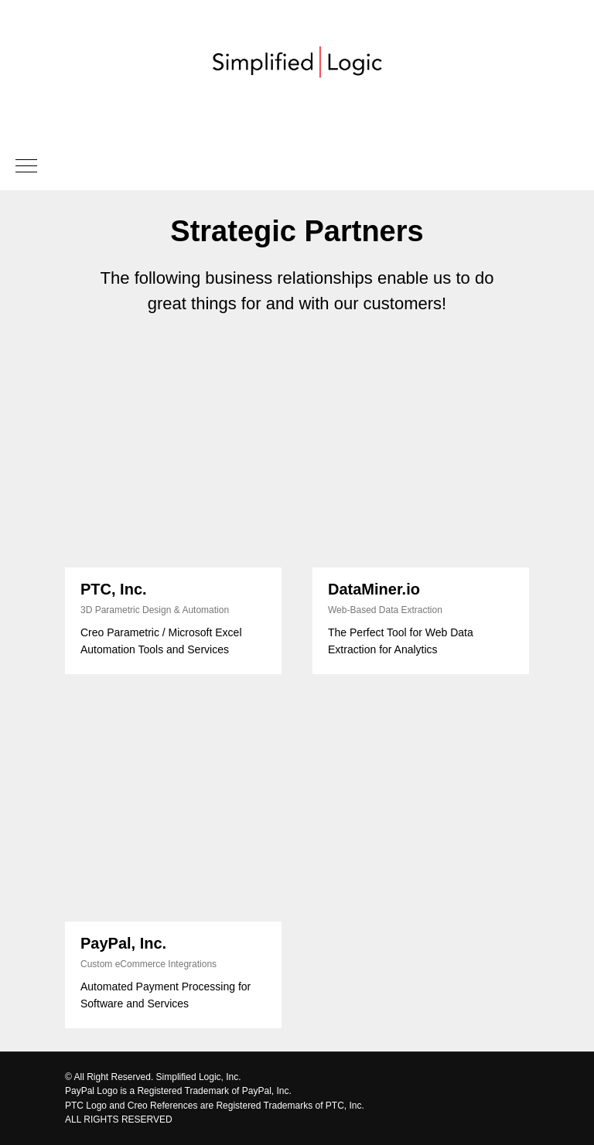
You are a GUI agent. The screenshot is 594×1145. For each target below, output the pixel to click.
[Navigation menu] (26, 167)
